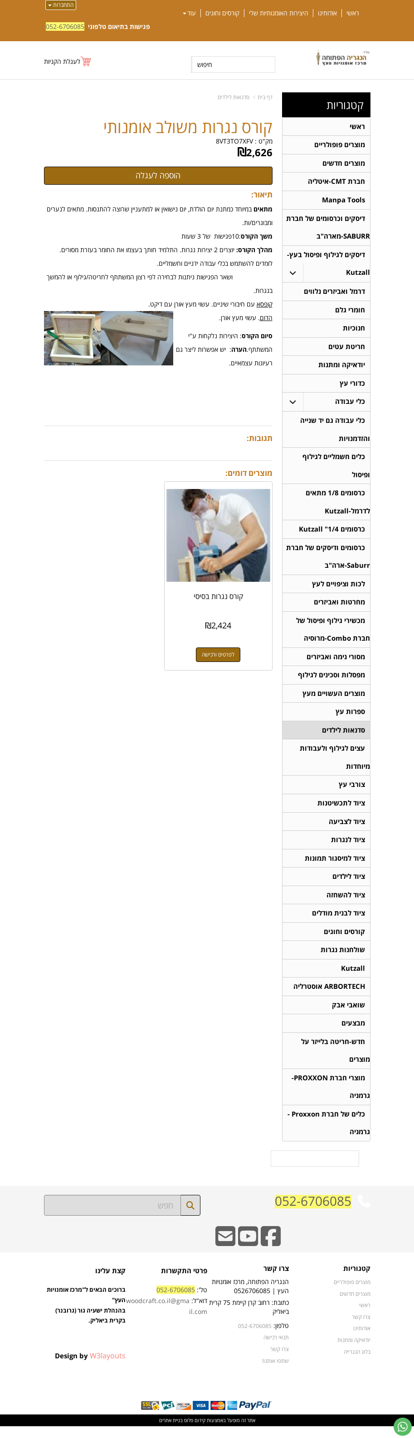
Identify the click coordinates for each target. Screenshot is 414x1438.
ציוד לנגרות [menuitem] (348, 848)
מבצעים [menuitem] (353, 1033)
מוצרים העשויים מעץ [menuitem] (333, 700)
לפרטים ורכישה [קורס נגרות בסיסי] (218, 653)
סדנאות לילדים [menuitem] (343, 737)
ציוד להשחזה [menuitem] (345, 903)
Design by (90, 1367)
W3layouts (108, 1367)
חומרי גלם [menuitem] (350, 311)
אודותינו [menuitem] (327, 13)
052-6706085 (65, 26)
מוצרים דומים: (249, 473)
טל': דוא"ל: (166, 1313)
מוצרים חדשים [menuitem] (343, 163)
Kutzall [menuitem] (353, 978)
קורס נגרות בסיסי (219, 595)
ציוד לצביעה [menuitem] (347, 829)
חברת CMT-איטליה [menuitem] (336, 182)
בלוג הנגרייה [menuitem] (357, 1363)
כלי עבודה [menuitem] (350, 404)
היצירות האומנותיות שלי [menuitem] (278, 13)
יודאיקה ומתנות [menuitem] (341, 367)
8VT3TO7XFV (234, 141)
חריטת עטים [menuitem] (346, 349)
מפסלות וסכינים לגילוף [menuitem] (331, 681)
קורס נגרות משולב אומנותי (188, 127)
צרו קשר (276, 1281)
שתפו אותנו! (275, 1372)
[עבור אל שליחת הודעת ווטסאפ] (403, 1427)
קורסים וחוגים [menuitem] (222, 13)
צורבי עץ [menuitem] (352, 792)
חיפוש (204, 64)
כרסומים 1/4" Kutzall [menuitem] (332, 533)
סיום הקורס (257, 335)
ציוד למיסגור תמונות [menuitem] (335, 866)
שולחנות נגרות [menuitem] (343, 959)
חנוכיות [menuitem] (354, 330)
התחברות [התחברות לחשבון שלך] (60, 5)
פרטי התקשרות (184, 1282)
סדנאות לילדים (233, 97)
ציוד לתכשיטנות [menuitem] (341, 810)
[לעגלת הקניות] (68, 61)
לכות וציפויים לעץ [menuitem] (338, 589)
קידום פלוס (194, 1431)
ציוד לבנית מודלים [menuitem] (338, 922)
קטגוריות (345, 105)
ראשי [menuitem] (352, 13)
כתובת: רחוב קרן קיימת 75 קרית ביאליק (249, 1319)
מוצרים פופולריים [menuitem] (339, 145)
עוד (189, 13)
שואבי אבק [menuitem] (348, 1015)
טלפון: (281, 1337)
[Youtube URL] (248, 1254)
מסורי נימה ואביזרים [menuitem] (336, 662)
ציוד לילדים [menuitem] (348, 885)
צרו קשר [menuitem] (361, 1328)
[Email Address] (225, 1254)
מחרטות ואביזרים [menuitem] (339, 607)
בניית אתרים (171, 1431)
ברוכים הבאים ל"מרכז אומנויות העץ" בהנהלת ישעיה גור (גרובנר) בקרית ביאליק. (86, 1327)
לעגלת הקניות (62, 61)
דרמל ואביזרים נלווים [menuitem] (334, 293)
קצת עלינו (110, 1282)
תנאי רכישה (276, 1349)
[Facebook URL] (271, 1254)
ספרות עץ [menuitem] (350, 718)
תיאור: (262, 194)
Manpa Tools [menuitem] (343, 201)
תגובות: (260, 438)
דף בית (265, 97)
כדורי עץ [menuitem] (352, 386)
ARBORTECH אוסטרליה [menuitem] (329, 996)
